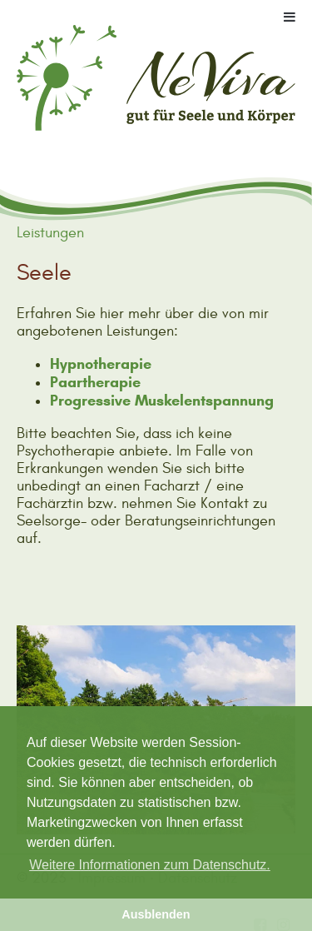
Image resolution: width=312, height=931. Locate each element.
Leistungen (50, 232)
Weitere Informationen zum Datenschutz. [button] (149, 865)
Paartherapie (95, 382)
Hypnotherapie (100, 364)
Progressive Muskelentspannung (162, 400)
